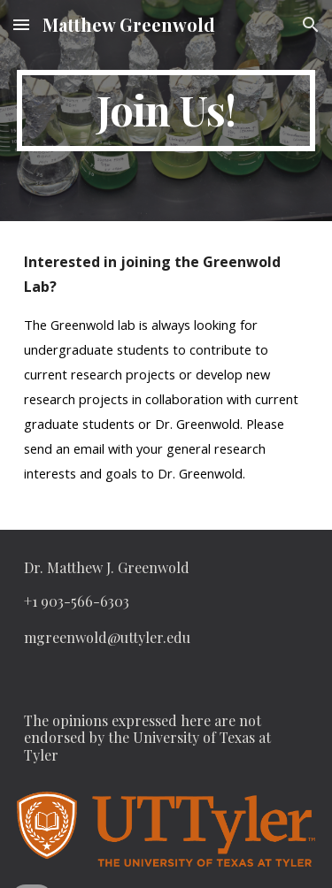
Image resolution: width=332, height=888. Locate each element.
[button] (21, 24)
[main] (166, 110)
